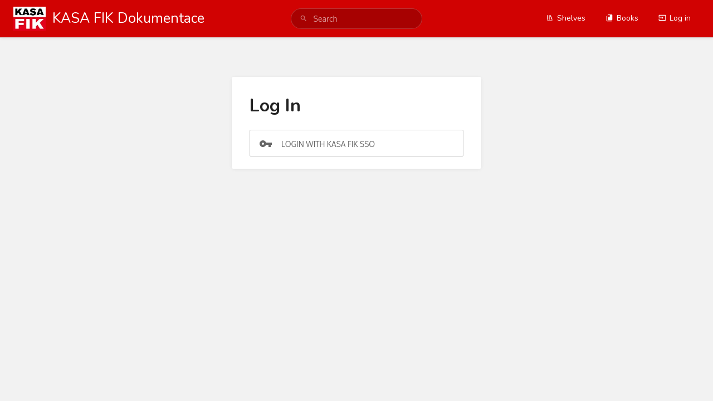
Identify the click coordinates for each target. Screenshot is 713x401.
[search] (357, 18)
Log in (674, 18)
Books (621, 18)
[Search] (303, 18)
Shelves (565, 18)
